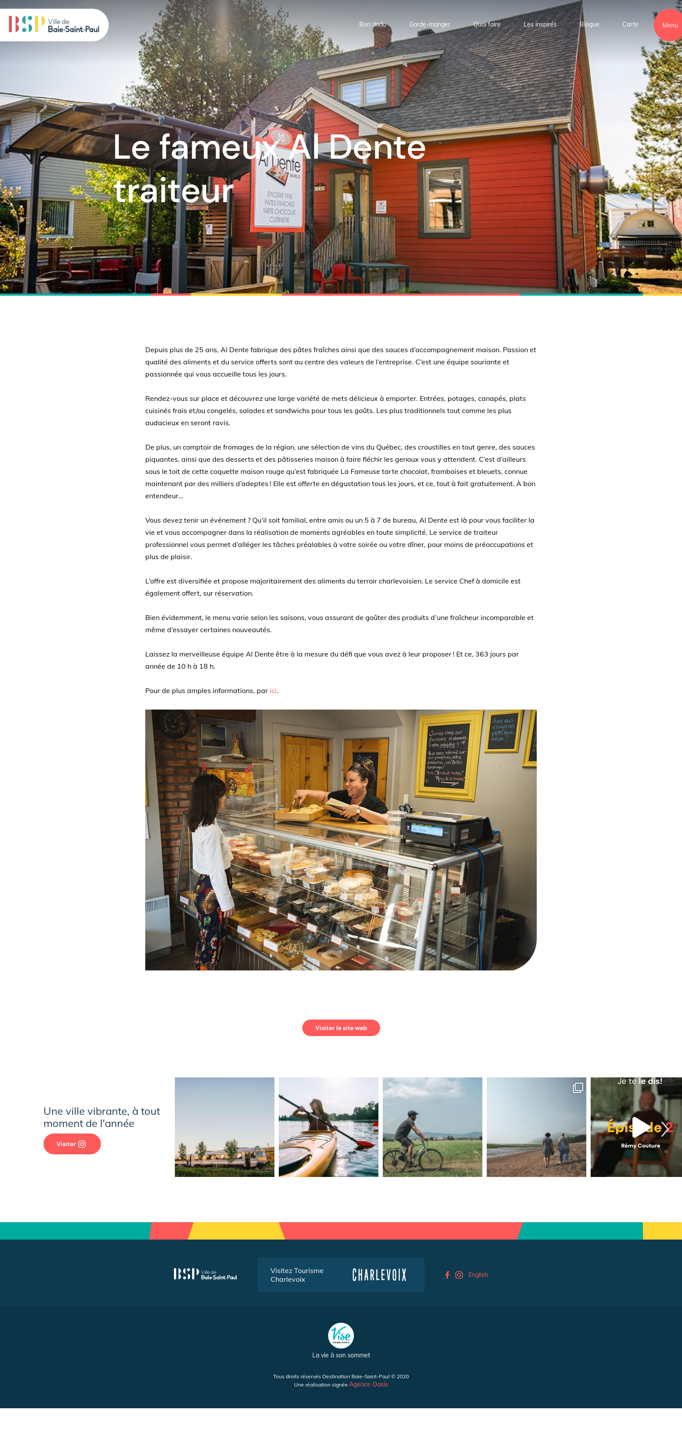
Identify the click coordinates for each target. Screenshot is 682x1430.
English (478, 1275)
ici (273, 690)
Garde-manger (429, 24)
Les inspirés (540, 24)
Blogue (589, 24)
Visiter (71, 1144)
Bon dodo (372, 24)
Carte (630, 24)
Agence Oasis (368, 1384)
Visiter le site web (341, 1028)
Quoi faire (487, 24)
